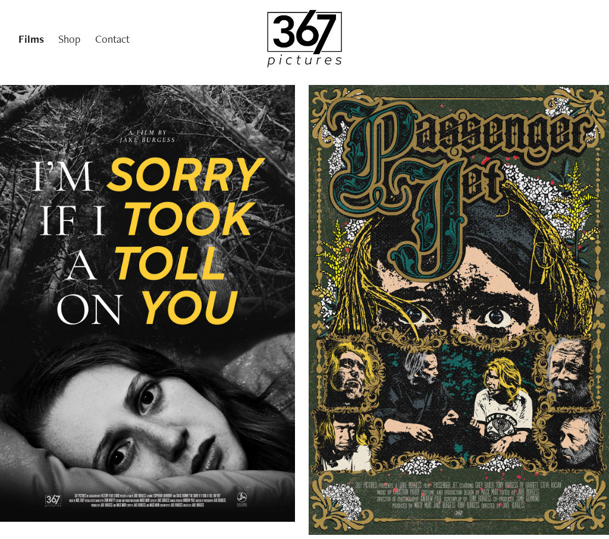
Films (31, 39)
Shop (69, 39)
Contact (112, 39)
